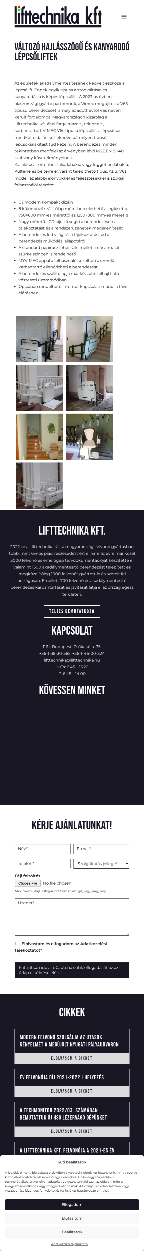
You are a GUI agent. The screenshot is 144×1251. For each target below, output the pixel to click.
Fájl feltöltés (27, 876)
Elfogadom (72, 1204)
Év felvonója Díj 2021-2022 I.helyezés (62, 1077)
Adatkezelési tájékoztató (69, 1244)
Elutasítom (72, 1218)
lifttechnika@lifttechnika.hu (72, 660)
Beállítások (72, 1232)
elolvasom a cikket (72, 1058)
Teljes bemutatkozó (72, 611)
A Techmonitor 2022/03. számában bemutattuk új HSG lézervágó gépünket (63, 1114)
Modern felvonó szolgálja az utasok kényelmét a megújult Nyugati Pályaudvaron (69, 1041)
